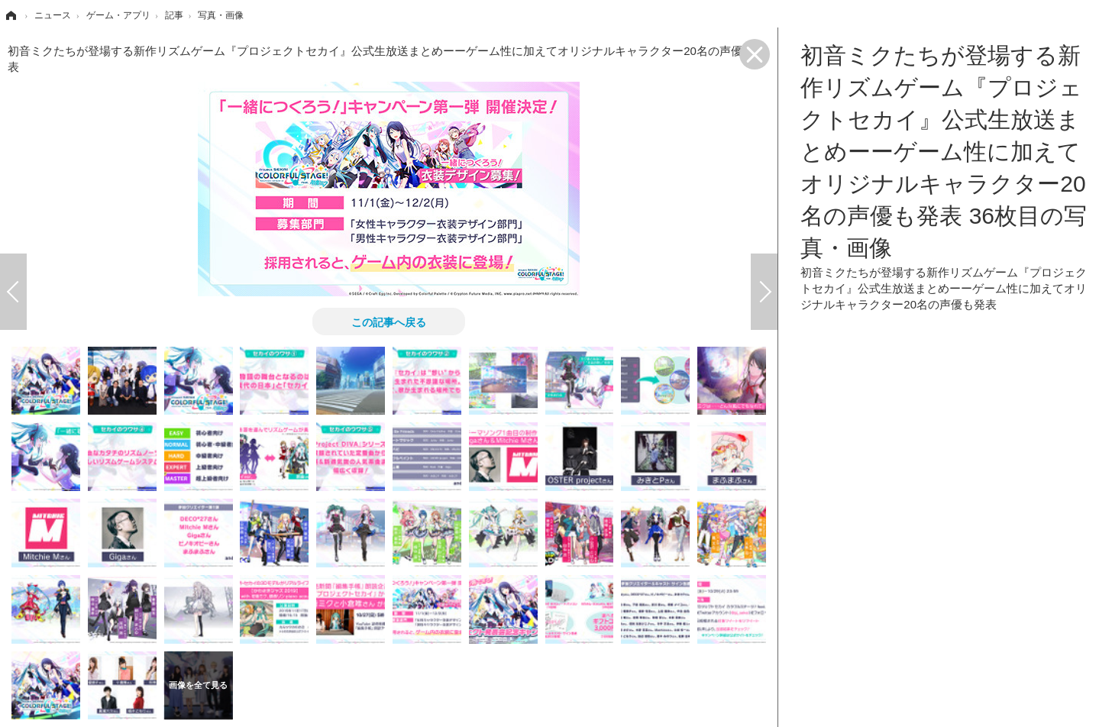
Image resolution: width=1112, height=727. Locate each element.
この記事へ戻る (388, 321)
